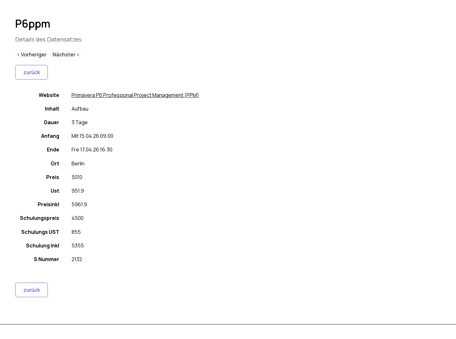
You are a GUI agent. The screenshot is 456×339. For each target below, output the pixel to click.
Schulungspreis (39, 217)
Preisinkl (48, 204)
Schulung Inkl (42, 245)
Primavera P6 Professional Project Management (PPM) (135, 95)
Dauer (51, 122)
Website (49, 95)
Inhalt (52, 108)
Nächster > (66, 54)
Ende (53, 149)
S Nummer (46, 259)
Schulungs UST (40, 231)
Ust (55, 190)
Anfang (50, 135)
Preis (52, 177)
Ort (55, 163)
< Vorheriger (32, 54)
